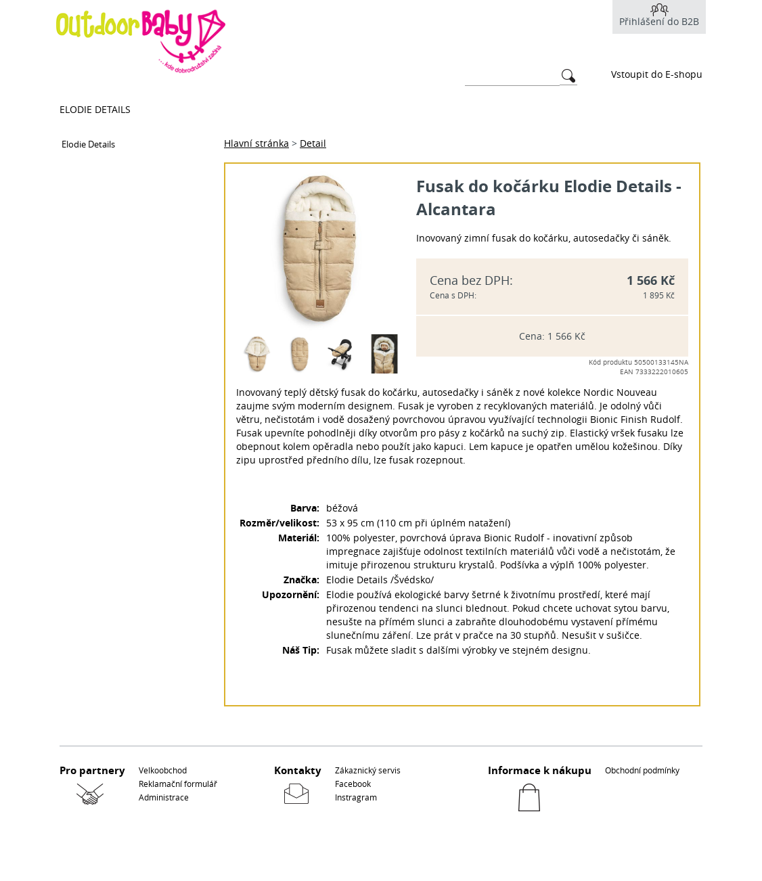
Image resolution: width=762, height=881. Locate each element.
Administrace (164, 797)
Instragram (356, 797)
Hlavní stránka (256, 143)
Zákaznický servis (368, 770)
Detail (313, 143)
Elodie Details (95, 109)
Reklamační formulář (178, 783)
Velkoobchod (163, 770)
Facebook (353, 783)
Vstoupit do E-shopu (656, 74)
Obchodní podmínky (642, 770)
